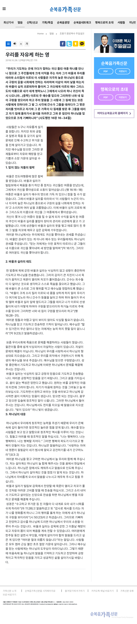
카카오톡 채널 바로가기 (102, 590)
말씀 (20, 22)
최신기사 (9, 22)
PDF (105, 71)
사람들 (121, 22)
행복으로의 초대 (104, 22)
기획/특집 (47, 22)
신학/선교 (32, 22)
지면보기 (123, 71)
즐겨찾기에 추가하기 (75, 590)
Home (40, 33)
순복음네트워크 (82, 22)
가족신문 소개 (9, 590)
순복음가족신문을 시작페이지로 (40, 590)
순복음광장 (63, 22)
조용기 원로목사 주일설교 (72, 33)
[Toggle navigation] (4, 8)
